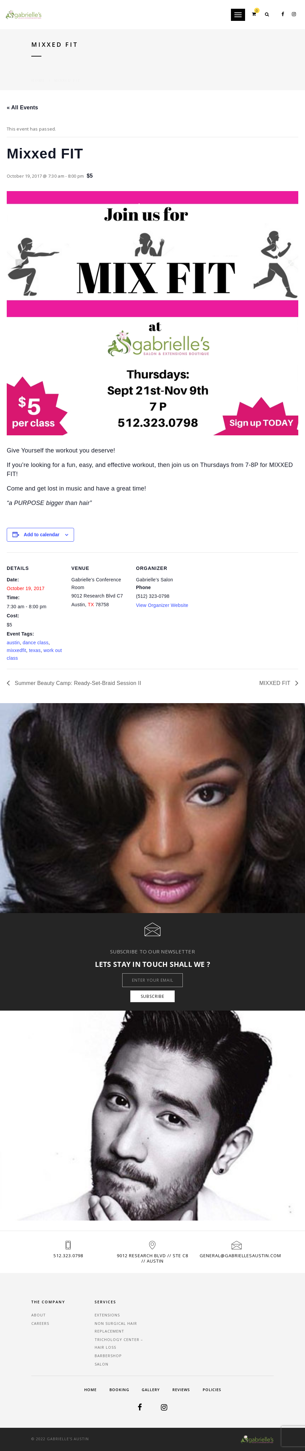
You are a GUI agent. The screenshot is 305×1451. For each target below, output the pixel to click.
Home (38, 72)
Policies (212, 1389)
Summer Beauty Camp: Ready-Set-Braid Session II (77, 683)
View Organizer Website (162, 605)
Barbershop (108, 1355)
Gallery (151, 1389)
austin (13, 642)
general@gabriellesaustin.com (240, 1256)
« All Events (22, 107)
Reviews (181, 1389)
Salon (101, 1364)
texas (35, 650)
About (38, 1314)
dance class (35, 642)
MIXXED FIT (275, 683)
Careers (40, 1323)
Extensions (107, 1314)
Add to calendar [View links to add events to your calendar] (42, 534)
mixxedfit (16, 650)
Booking (119, 1389)
